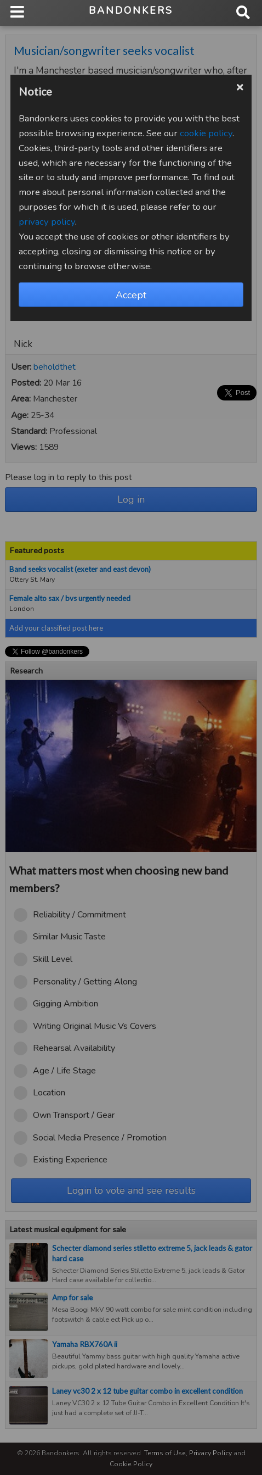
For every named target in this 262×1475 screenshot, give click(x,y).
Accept (131, 295)
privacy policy (47, 221)
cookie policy (206, 133)
